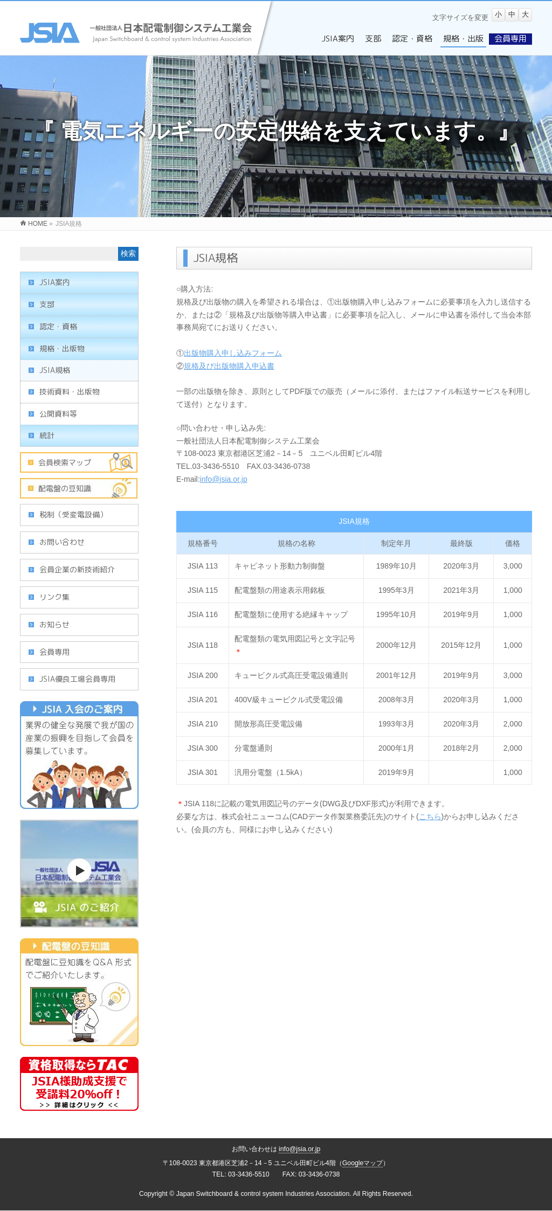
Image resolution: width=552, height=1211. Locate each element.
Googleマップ (362, 1163)
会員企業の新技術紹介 (77, 569)
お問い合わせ (62, 542)
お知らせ (54, 624)
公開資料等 (58, 414)
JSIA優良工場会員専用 (77, 679)
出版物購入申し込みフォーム (233, 353)
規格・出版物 (62, 348)
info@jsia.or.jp (223, 479)
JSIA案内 (54, 282)
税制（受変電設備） (73, 514)
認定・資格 (58, 326)
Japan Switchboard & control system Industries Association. (263, 1194)
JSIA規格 (54, 370)
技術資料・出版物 (69, 391)
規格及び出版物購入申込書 (229, 366)
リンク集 (54, 597)
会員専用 (54, 652)
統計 (46, 435)
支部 (46, 304)
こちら (430, 816)
